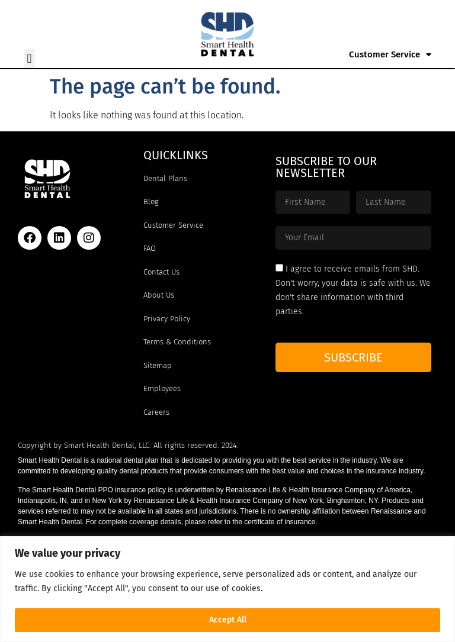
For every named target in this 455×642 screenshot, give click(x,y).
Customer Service (390, 54)
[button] (29, 58)
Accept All (227, 620)
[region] (227, 589)
